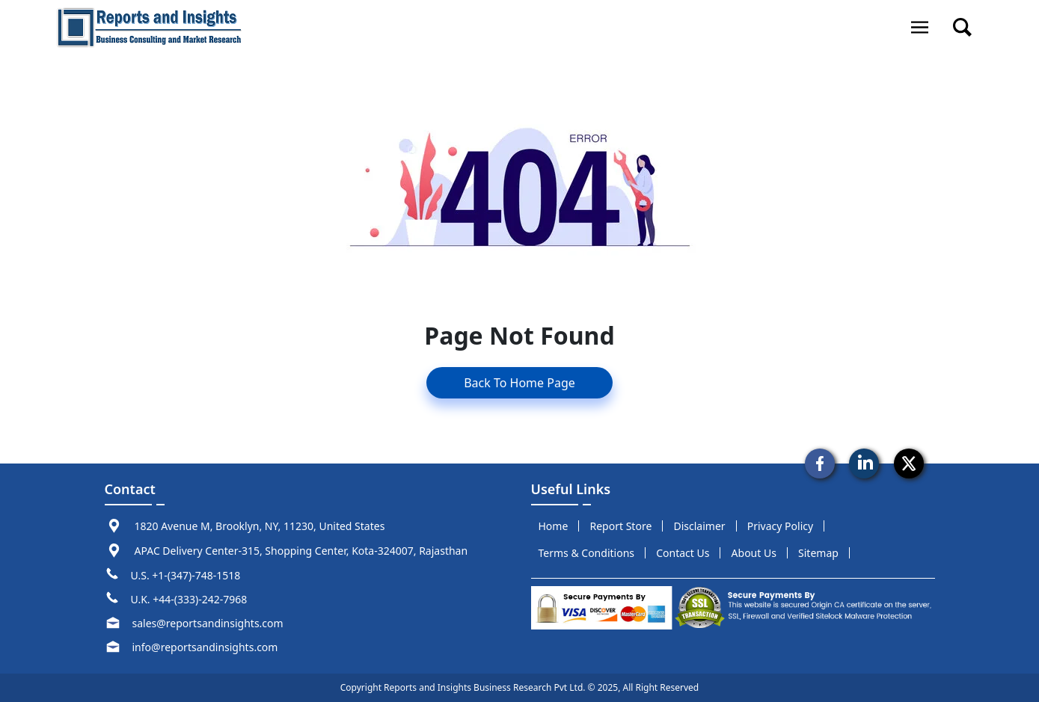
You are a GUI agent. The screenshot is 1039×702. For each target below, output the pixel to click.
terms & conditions (587, 553)
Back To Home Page (519, 383)
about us (754, 553)
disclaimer (699, 526)
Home (553, 526)
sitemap (818, 553)
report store (621, 526)
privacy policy (780, 526)
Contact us (682, 553)
